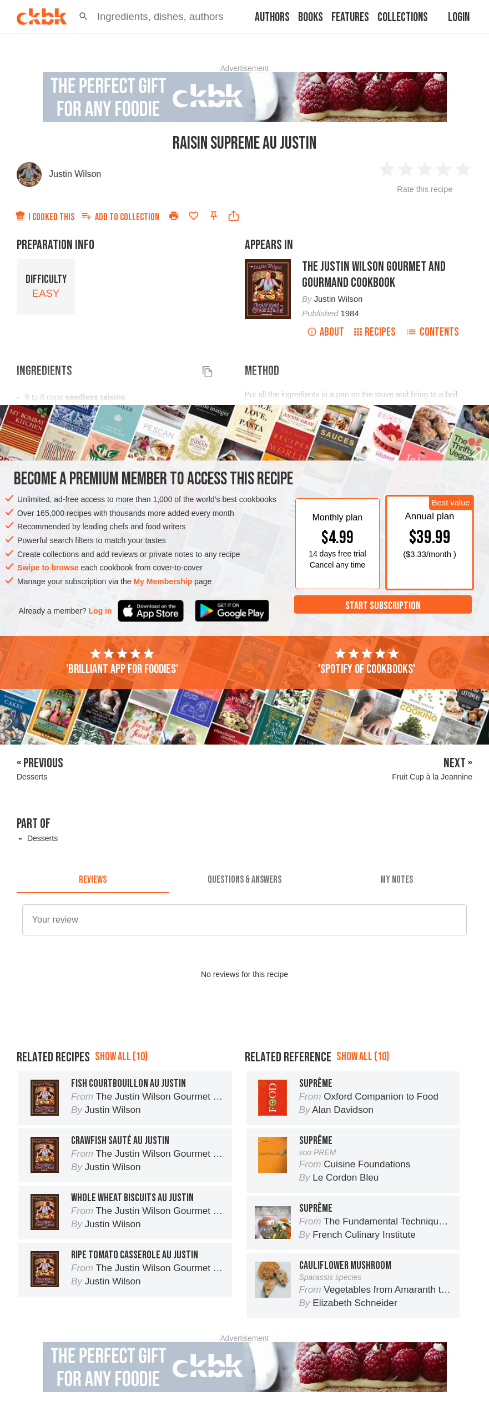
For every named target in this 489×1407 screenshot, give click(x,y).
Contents (432, 332)
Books (310, 17)
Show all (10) (121, 1057)
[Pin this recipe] (214, 216)
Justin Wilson (75, 174)
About (325, 332)
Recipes (375, 332)
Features (350, 17)
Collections (402, 17)
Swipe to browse (47, 567)
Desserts (42, 838)
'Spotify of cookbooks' (366, 662)
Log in (100, 610)
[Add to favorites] (194, 216)
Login (459, 17)
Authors (272, 17)
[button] (83, 16)
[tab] (93, 880)
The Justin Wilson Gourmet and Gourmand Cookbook (374, 275)
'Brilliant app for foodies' (122, 662)
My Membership (162, 581)
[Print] (174, 216)
